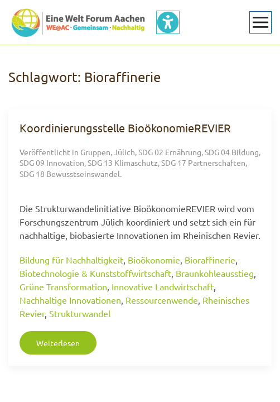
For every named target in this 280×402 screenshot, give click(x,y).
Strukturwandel (79, 313)
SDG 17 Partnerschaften (203, 162)
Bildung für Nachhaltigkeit (71, 259)
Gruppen (95, 152)
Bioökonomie (154, 259)
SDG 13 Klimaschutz (123, 162)
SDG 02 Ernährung (169, 152)
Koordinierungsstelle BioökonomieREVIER (125, 128)
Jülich (124, 152)
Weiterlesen (58, 343)
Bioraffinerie (210, 259)
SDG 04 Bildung (232, 152)
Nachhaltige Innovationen (70, 299)
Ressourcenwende (161, 299)
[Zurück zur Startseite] (78, 22)
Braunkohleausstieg (215, 273)
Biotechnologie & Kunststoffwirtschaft (95, 273)
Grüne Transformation (63, 286)
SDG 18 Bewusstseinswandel (70, 174)
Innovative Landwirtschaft (163, 286)
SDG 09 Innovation (52, 162)
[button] (260, 22)
